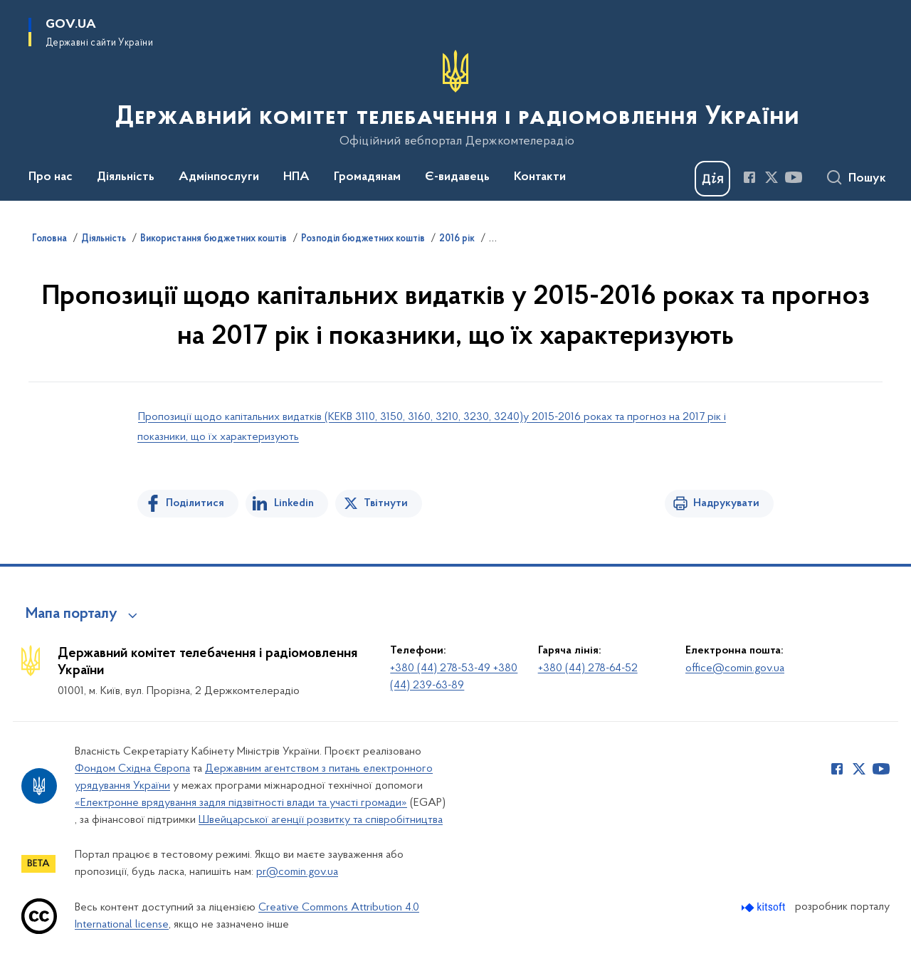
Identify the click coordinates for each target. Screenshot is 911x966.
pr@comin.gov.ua (297, 872)
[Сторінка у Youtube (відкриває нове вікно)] (793, 177)
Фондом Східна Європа (132, 769)
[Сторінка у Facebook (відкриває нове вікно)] (749, 177)
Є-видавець (457, 177)
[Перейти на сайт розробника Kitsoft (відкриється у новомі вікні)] (765, 907)
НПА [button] (296, 177)
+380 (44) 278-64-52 (588, 668)
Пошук (867, 178)
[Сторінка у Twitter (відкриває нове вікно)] (771, 177)
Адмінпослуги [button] (219, 177)
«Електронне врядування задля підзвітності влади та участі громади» (241, 803)
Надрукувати (726, 503)
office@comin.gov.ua (734, 668)
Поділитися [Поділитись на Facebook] (195, 503)
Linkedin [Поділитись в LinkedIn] (294, 503)
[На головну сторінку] (456, 99)
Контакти (540, 177)
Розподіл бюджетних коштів (363, 239)
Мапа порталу (71, 614)
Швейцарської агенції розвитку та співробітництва (321, 820)
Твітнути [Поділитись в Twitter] (386, 503)
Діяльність (103, 239)
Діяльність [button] (125, 177)
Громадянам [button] (367, 177)
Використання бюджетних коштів (213, 239)
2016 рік (457, 239)
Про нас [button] (50, 177)
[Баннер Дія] (712, 178)
